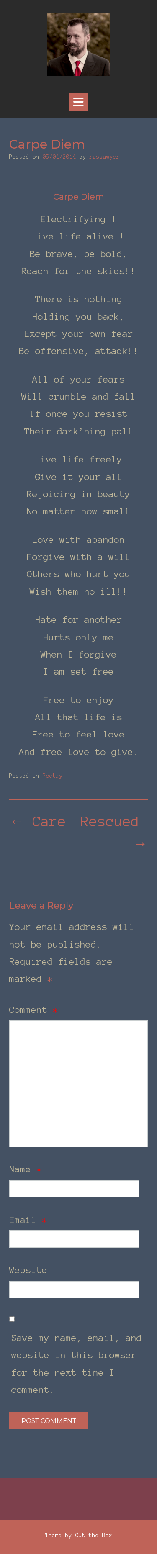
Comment (33, 1009)
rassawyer (105, 157)
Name (25, 1169)
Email (28, 1220)
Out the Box (93, 1536)
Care (37, 821)
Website (28, 1270)
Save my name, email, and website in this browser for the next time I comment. (76, 1364)
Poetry (53, 776)
